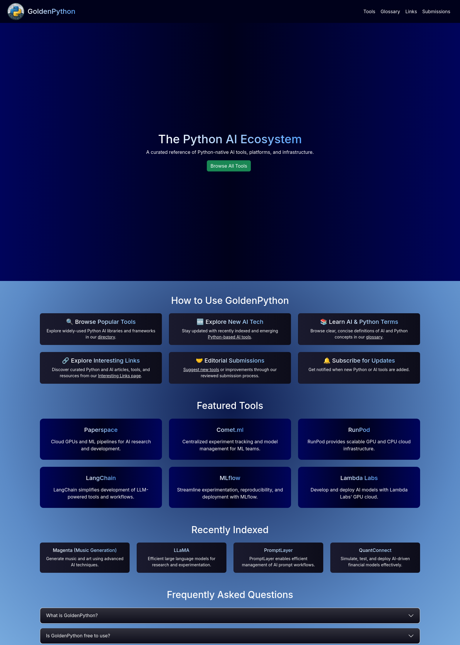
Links (411, 11)
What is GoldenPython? (72, 615)
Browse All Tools (229, 166)
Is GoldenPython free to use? (78, 636)
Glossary (390, 11)
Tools (369, 11)
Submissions (436, 11)
